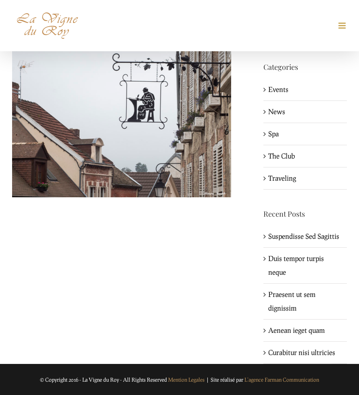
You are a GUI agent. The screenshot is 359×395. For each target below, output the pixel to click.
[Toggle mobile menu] (342, 25)
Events (278, 89)
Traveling (282, 178)
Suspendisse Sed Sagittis (303, 236)
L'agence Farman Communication (281, 379)
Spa (273, 134)
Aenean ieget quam (296, 330)
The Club (281, 156)
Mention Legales (186, 379)
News (276, 111)
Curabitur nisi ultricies (301, 352)
